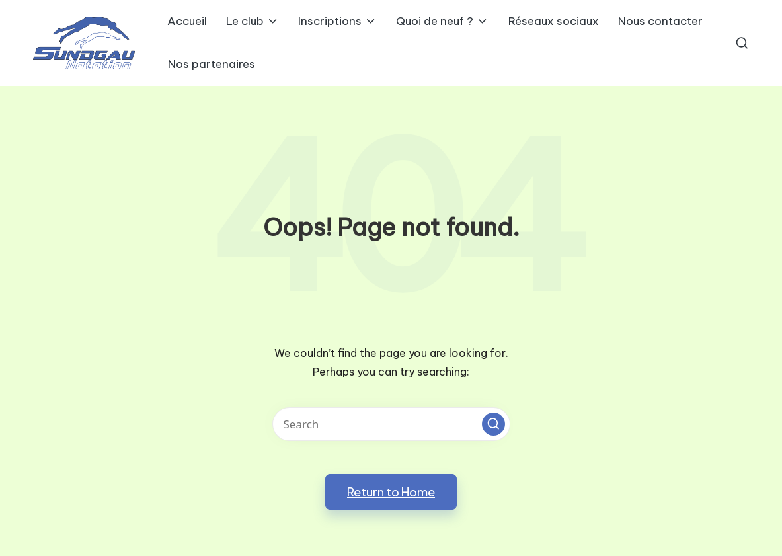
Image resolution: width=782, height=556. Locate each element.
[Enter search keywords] (391, 424)
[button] (493, 424)
